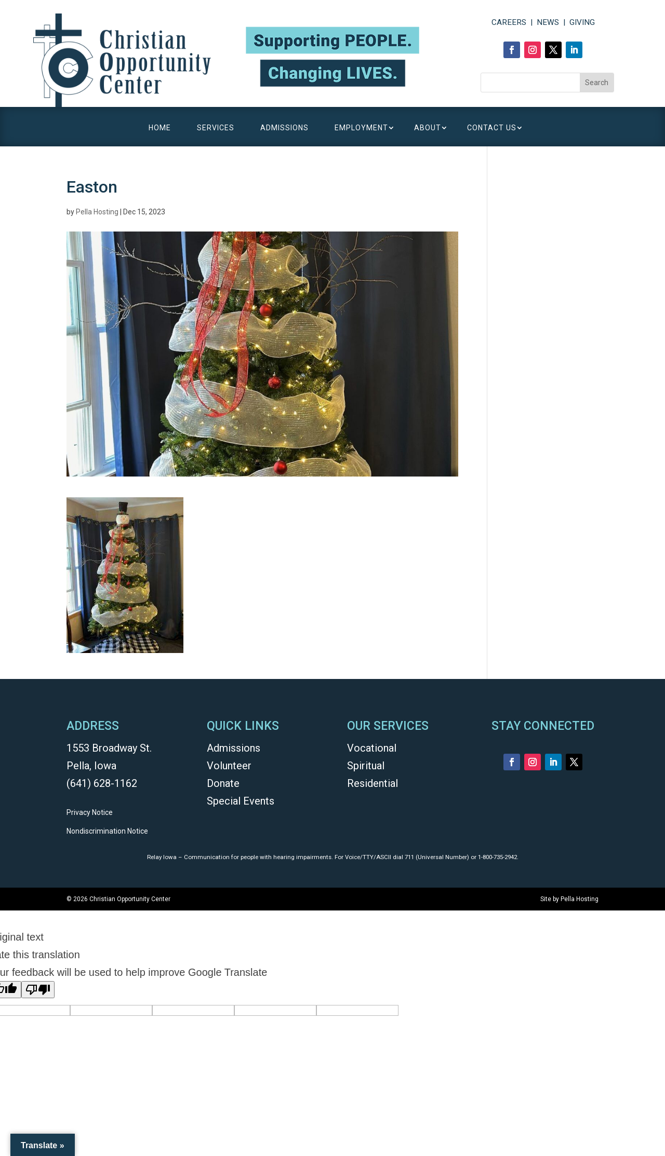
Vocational (371, 748)
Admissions (233, 748)
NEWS (548, 22)
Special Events (240, 801)
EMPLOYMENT (361, 128)
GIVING (582, 22)
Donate (223, 783)
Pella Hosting (97, 212)
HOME (160, 128)
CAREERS (508, 22)
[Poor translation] (38, 989)
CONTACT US (491, 128)
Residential (372, 783)
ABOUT (427, 128)
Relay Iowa (162, 857)
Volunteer (229, 765)
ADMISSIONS (284, 128)
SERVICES (215, 128)
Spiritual (365, 765)
